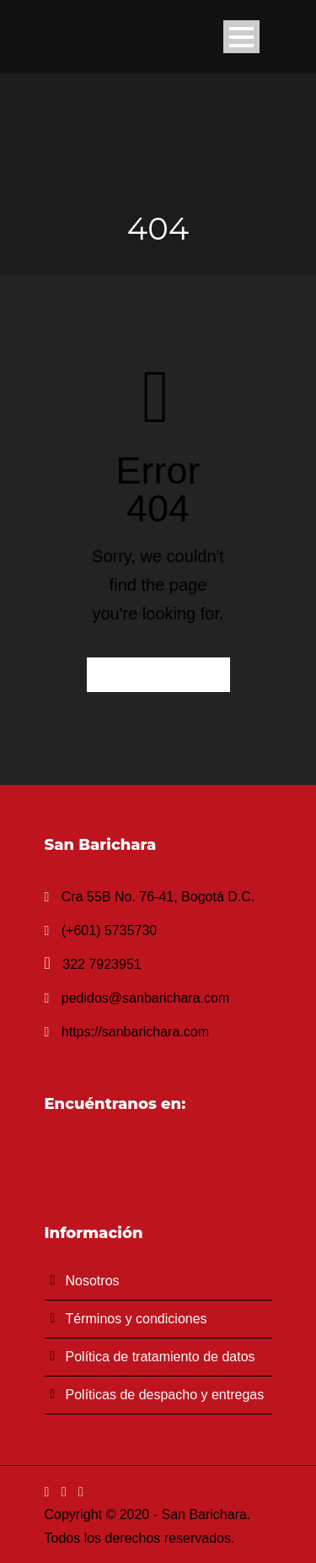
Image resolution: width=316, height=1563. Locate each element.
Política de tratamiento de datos (160, 1356)
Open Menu (241, 36)
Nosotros (93, 1281)
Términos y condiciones (136, 1319)
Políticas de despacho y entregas (165, 1394)
